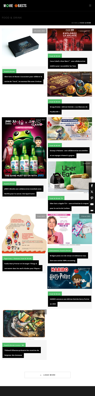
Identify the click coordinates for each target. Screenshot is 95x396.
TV (62, 198)
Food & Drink (9, 71)
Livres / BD (19, 345)
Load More (47, 375)
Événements (54, 250)
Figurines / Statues (12, 258)
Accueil (75, 23)
